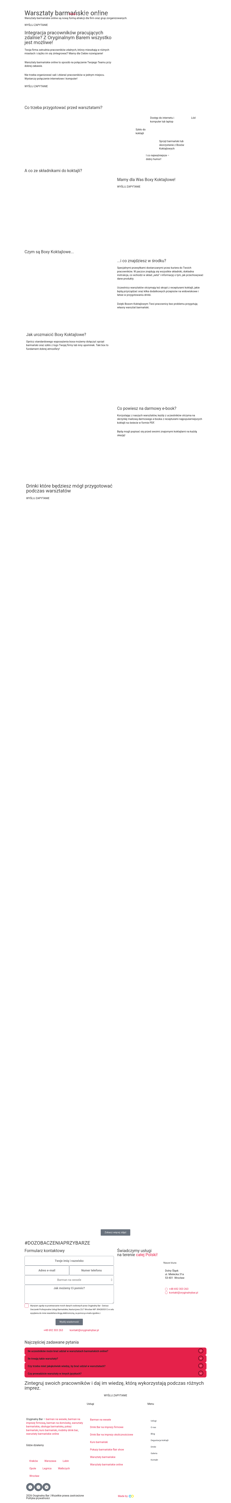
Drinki (153, 1447)
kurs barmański (48, 1430)
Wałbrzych (64, 1468)
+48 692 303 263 (160, 4)
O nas (153, 1427)
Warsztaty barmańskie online (106, 1464)
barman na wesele (56, 1419)
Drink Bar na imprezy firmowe (107, 1427)
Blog (153, 1434)
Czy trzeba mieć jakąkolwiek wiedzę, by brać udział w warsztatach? (67, 1366)
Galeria (154, 1453)
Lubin (66, 1461)
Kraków (33, 1461)
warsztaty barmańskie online (42, 1434)
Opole (32, 1468)
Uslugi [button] (154, 1421)
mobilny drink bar (68, 1430)
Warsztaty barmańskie (103, 1457)
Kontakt (154, 1460)
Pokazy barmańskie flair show (107, 1449)
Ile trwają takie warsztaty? (43, 1358)
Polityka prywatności (38, 1498)
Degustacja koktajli (159, 1440)
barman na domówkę (59, 1423)
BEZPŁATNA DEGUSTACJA (193, 12)
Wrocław (34, 1476)
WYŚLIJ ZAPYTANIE (36, 25)
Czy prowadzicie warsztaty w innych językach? (55, 1373)
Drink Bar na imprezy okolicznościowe (112, 1434)
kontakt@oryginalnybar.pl (195, 4)
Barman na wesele (100, 1419)
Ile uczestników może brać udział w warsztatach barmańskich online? (68, 1351)
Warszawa (51, 1461)
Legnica (47, 1468)
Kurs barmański (99, 1442)
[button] (73, 14)
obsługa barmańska (52, 1426)
